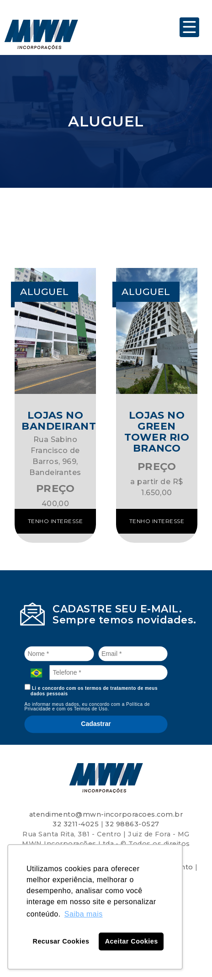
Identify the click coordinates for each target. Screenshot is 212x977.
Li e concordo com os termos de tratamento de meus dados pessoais (91, 690)
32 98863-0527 (132, 824)
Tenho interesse (55, 521)
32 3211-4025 (76, 824)
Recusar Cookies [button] (61, 941)
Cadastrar (96, 723)
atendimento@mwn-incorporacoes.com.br (106, 814)
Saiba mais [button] (83, 914)
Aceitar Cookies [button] (131, 941)
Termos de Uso (91, 708)
